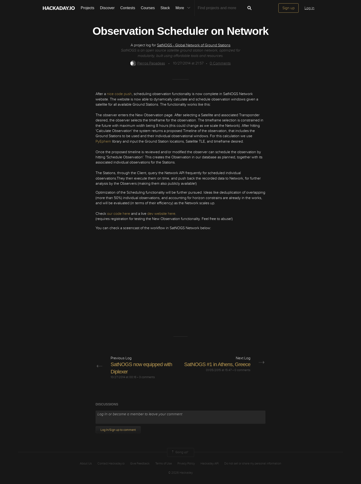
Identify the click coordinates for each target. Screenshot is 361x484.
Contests (127, 8)
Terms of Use (163, 463)
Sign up (288, 8)
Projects (87, 8)
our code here (118, 213)
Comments (220, 63)
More (184, 8)
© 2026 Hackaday (180, 473)
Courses (148, 8)
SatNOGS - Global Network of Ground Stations (193, 45)
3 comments (147, 377)
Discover (107, 8)
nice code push (119, 94)
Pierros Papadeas (147, 63)
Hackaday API (210, 463)
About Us (86, 463)
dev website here (161, 213)
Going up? (179, 452)
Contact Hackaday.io (110, 463)
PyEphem (103, 141)
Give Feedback (140, 463)
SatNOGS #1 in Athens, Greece (217, 364)
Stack (165, 8)
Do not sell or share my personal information (252, 463)
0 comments (242, 370)
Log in (309, 8)
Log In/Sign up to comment (118, 430)
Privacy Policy (186, 463)
